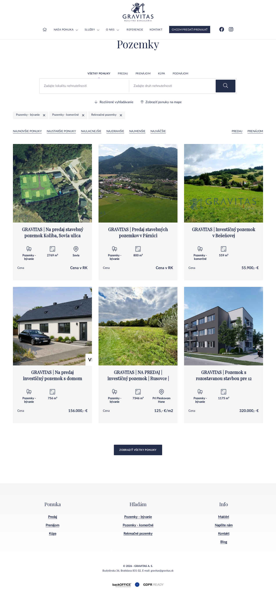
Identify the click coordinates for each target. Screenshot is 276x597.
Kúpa (161, 73)
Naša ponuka (63, 29)
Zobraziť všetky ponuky (138, 450)
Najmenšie (137, 131)
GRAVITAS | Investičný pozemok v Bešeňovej (223, 232)
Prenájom (143, 73)
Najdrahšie (115, 131)
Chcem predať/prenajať (190, 29)
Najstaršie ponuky (61, 131)
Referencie (135, 29)
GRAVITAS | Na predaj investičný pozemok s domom (52, 375)
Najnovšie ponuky (27, 131)
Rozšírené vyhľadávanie (114, 102)
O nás (110, 29)
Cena (20, 268)
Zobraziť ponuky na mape (161, 102)
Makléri (223, 517)
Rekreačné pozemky (138, 533)
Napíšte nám (224, 525)
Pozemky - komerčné (138, 525)
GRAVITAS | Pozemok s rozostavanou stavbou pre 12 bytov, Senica (223, 378)
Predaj (123, 73)
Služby (90, 29)
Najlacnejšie (91, 131)
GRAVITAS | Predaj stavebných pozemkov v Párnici (138, 232)
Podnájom (180, 73)
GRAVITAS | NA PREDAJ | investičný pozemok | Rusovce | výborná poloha (138, 378)
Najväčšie (158, 131)
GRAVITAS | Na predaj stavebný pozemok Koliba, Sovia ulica (52, 232)
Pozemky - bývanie (138, 517)
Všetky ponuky (99, 73)
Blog (223, 542)
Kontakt (156, 29)
